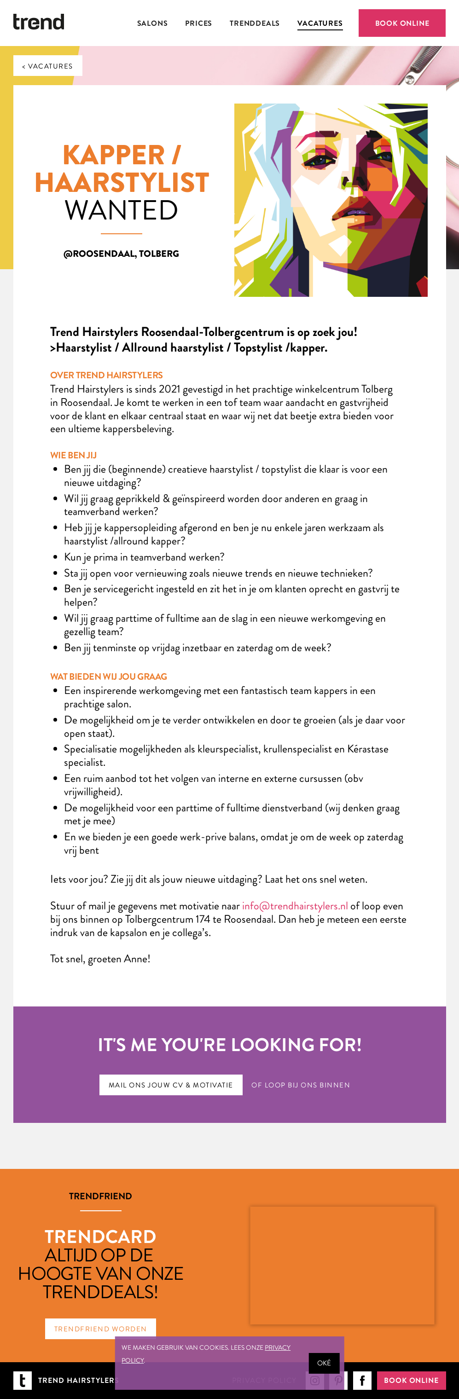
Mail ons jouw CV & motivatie (171, 1085)
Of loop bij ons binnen (300, 1085)
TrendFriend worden (100, 1329)
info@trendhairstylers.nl (295, 905)
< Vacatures (47, 66)
